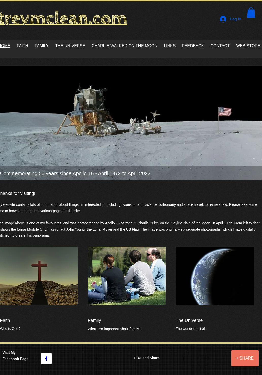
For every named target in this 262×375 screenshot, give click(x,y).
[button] (251, 12)
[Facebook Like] (204, 362)
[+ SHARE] (245, 358)
